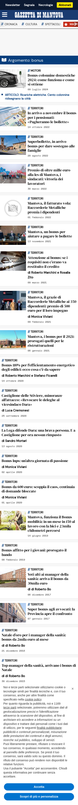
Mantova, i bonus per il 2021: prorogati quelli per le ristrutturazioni (51, 341)
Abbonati (65, 5)
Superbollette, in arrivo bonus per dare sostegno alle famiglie (51, 146)
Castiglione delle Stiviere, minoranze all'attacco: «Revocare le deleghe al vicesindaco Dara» (32, 400)
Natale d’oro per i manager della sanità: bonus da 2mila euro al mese (34, 637)
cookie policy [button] (33, 699)
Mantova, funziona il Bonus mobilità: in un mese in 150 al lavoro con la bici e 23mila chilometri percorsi (51, 523)
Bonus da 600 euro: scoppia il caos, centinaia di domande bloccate (38, 489)
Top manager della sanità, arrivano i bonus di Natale (39, 668)
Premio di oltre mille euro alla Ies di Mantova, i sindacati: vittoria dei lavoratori (49, 176)
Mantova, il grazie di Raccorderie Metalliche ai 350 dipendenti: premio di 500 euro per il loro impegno (52, 304)
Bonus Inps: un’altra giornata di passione (35, 460)
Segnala (29, 5)
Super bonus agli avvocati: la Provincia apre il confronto (51, 611)
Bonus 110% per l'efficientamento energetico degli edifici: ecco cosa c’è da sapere (38, 367)
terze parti (9, 707)
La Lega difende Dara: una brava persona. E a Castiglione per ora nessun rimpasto (38, 432)
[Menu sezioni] (4, 15)
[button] (74, 24)
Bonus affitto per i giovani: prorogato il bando (34, 552)
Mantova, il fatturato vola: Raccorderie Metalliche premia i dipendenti (49, 208)
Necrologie (45, 5)
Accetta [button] (39, 786)
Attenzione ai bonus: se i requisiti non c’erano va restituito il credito (48, 262)
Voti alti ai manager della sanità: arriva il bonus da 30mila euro (48, 579)
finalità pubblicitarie (49, 727)
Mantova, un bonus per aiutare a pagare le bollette (50, 234)
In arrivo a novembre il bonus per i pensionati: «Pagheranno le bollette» (52, 117)
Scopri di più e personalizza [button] (39, 796)
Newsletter (12, 5)
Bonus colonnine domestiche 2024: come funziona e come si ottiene (51, 80)
